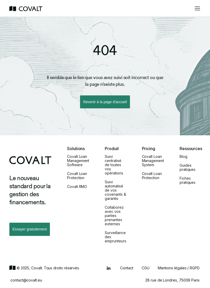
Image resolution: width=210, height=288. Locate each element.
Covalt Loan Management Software (78, 160)
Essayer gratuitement (29, 229)
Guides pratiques (187, 167)
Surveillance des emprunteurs (115, 237)
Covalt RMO (77, 187)
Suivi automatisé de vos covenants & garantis (115, 190)
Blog (183, 156)
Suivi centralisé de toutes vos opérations (114, 164)
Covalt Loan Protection (77, 176)
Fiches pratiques (187, 180)
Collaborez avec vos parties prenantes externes (114, 215)
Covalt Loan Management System (153, 160)
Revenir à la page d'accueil (105, 102)
